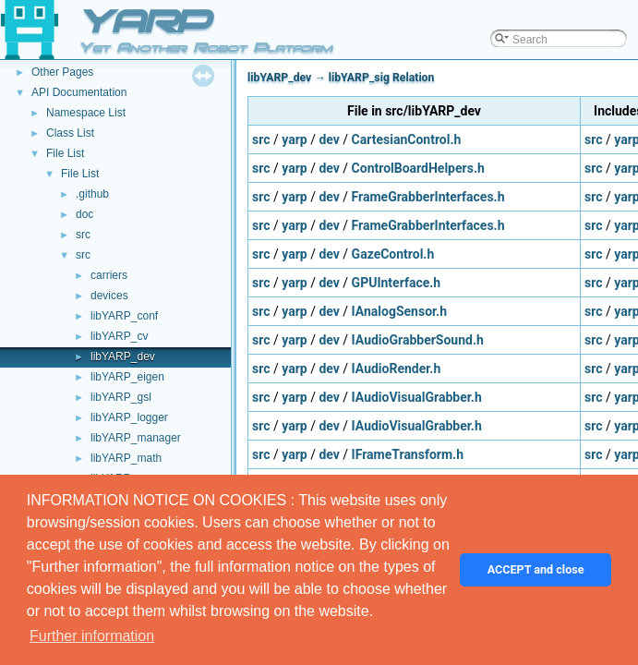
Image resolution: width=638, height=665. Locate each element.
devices (109, 295)
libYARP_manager (135, 437)
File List (65, 153)
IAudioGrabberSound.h (418, 339)
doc (84, 214)
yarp (294, 139)
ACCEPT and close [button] (536, 569)
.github (92, 193)
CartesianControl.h (407, 139)
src (83, 234)
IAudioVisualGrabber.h (417, 397)
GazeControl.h (393, 254)
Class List (70, 133)
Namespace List (86, 112)
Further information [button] (92, 636)
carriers (108, 275)
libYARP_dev (122, 356)
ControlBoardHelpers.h (418, 168)
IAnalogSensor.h (399, 311)
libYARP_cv (119, 336)
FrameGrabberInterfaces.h (428, 196)
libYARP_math (126, 458)
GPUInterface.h (396, 282)
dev (329, 139)
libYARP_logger (129, 417)
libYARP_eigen (127, 376)
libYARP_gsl (120, 397)
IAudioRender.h (396, 368)
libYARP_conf (124, 315)
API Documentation (78, 92)
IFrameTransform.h (407, 454)
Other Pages (62, 72)
